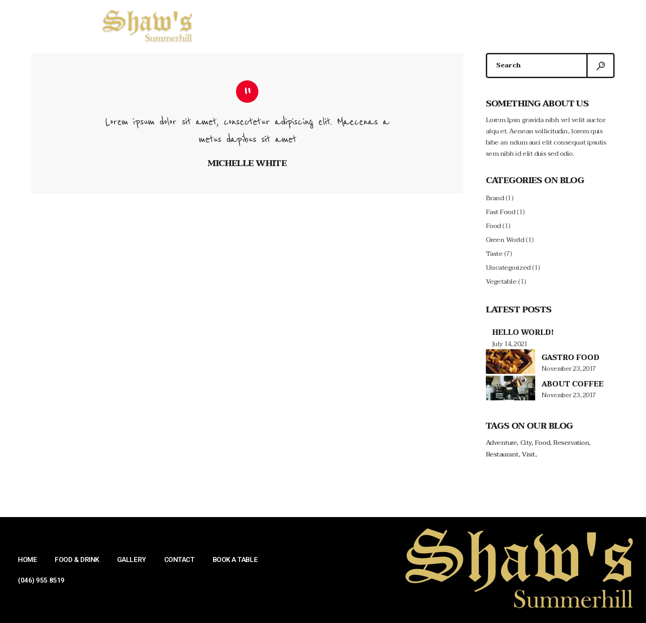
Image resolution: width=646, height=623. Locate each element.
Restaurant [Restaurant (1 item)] (502, 454)
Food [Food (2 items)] (542, 442)
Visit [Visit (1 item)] (528, 454)
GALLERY (357, 25)
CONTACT (406, 25)
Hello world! (523, 332)
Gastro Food (570, 357)
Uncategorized (508, 267)
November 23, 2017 (568, 369)
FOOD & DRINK (302, 25)
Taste (494, 253)
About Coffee (572, 384)
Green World (505, 240)
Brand (495, 198)
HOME (251, 25)
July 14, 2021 (510, 344)
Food (493, 226)
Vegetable (501, 281)
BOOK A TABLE (463, 25)
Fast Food (500, 212)
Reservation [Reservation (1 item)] (571, 442)
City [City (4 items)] (526, 442)
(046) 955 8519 (527, 25)
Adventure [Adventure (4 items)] (501, 442)
